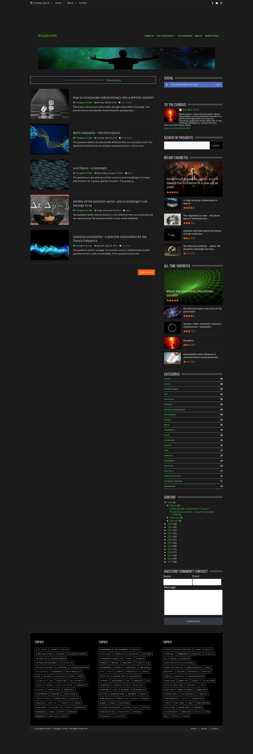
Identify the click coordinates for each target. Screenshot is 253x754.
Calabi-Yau (41, 681)
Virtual (197, 712)
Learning (117, 685)
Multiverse (124, 703)
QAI (165, 658)
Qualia (174, 658)
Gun (102, 672)
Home (58, 2)
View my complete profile (177, 128)
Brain (166, 425)
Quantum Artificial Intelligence (179, 663)
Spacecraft (191, 685)
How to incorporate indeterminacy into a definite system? (113, 98)
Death (69, 707)
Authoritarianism (79, 667)
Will (166, 716)
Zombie (185, 716)
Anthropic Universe (173, 481)
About (70, 2)
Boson (72, 676)
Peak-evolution (107, 712)
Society (167, 384)
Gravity (118, 667)
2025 (170, 523)
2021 (170, 536)
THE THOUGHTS (165, 36)
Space (166, 435)
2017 (170, 549)
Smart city (183, 681)
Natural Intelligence (110, 707)
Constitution (42, 698)
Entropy (136, 649)
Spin (202, 685)
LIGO (128, 681)
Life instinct (138, 685)
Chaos (39, 685)
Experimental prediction (111, 658)
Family (129, 658)
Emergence (41, 716)
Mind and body (107, 698)
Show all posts (113, 79)
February (175, 517)
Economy (72, 712)
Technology (197, 698)
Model (145, 698)
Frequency (127, 663)
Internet (104, 681)
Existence (147, 654)
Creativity (53, 703)
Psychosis (209, 654)
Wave (130, 173)
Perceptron (123, 712)
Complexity (69, 689)
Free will (115, 663)
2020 (170, 539)
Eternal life (120, 654)
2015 (170, 555)
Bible (38, 676)
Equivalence (105, 654)
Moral (113, 703)
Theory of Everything (174, 703)
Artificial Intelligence (174, 409)
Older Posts (146, 272)
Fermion (103, 663)
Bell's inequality (74, 672)
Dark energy (41, 707)
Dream (52, 712)
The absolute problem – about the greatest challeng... (191, 513)
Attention (62, 667)
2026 (170, 502)
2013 (170, 561)
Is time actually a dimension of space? (189, 508)
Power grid (169, 654)
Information (119, 676)
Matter (103, 694)
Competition (54, 689)
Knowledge (169, 461)
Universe (168, 404)
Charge (48, 685)
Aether (54, 649)
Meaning (132, 694)
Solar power (208, 681)
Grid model (145, 667)
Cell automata (77, 681)
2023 (170, 530)
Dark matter (56, 707)
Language (138, 681)
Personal (137, 712)
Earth (61, 712)
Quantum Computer (173, 667)
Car (51, 681)
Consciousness (171, 389)
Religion (181, 672)
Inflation (104, 676)
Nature (126, 707)
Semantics (179, 676)
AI (37, 649)
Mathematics (139, 689)
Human (167, 379)
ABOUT (198, 36)
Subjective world (185, 689)
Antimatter (41, 658)
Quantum (168, 466)
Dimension (41, 712)
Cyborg (77, 703)
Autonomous (42, 672)
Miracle (134, 698)
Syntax (184, 698)
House (110, 672)
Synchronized (170, 698)
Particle (145, 707)
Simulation (169, 681)
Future (139, 663)
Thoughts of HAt (190, 110)
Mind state (122, 698)
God (166, 394)
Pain (136, 707)
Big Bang (48, 676)
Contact (83, 2)
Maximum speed (118, 694)
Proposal (196, 654)
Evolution (169, 399)
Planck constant (182, 649)
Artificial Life (66, 663)
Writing (175, 716)
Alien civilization (172, 476)
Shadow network (196, 676)
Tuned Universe (202, 703)
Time (166, 450)
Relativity (169, 471)
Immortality (132, 672)
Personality (105, 716)
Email (196, 576)
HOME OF (149, 36)
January (174, 520)
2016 (170, 552)
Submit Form (193, 621)
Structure (169, 689)
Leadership (105, 685)
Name (168, 576)
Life (127, 685)
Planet (198, 649)
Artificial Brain (58, 658)
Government (106, 667)
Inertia (145, 672)
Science (167, 676)
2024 (170, 527)
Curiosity (65, 703)
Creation (40, 703)
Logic (114, 689)
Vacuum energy (171, 712)
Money (103, 703)
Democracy (80, 707)
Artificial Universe (44, 667)
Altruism (60, 654)
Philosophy (120, 716)
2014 (170, 558)
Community (169, 430)
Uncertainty (126, 102)
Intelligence (170, 414)
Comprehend (41, 694)
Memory (143, 694)
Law (148, 681)
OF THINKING (185, 36)
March (173, 505)
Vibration (126, 245)
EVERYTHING (212, 36)
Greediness (131, 667)
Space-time (178, 685)
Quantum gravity (194, 667)
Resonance (193, 672)
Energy (64, 716)
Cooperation (59, 698)
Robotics (168, 455)
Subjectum (201, 689)
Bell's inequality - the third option (96, 133)
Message (171, 587)
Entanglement (122, 649)
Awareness (57, 672)
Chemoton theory (63, 685)
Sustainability (188, 694)
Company (40, 689)
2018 (170, 545)
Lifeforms (104, 689)
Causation (61, 681)
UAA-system (169, 707)
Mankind (125, 689)
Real (209, 667)
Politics (168, 445)
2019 (170, 542)
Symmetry (203, 694)
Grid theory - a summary (90, 168)
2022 (170, 533)
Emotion (53, 716)
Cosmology (169, 440)
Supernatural (170, 694)
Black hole (60, 676)
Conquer (55, 694)
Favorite (140, 658)
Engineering (169, 486)
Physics (167, 420)
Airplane (65, 649)
